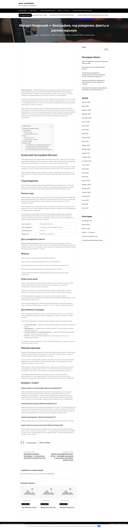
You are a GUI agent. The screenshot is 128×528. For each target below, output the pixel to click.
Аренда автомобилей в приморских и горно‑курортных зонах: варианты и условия (93, 82)
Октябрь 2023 (86, 192)
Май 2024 (85, 177)
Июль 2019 (85, 208)
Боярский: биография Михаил (31, 128)
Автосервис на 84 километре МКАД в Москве (63, 15)
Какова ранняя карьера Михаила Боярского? (38, 146)
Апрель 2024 (86, 181)
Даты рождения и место (32, 134)
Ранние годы (28, 132)
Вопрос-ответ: (27, 143)
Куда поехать (33, 10)
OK (99, 526)
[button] (50, 126)
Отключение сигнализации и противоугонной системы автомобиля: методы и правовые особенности (93, 74)
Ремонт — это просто (64, 10)
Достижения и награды (32, 139)
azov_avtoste (45, 443)
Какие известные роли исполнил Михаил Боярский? (40, 149)
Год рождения (27, 130)
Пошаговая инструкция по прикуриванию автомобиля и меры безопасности (94, 89)
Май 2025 (85, 134)
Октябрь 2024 (86, 157)
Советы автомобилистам (47, 10)
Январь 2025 (86, 145)
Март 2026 (85, 106)
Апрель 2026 (86, 102)
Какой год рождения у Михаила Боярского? (38, 148)
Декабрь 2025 (86, 114)
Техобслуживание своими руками (82, 10)
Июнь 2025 (85, 130)
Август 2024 (86, 165)
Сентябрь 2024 (87, 161)
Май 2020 (85, 204)
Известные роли (29, 137)
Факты (25, 136)
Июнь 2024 (85, 173)
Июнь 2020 (85, 200)
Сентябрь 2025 (86, 118)
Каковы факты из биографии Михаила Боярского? (39, 145)
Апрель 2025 (86, 137)
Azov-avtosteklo (26, 3)
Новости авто (22, 10)
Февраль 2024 (86, 185)
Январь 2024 (86, 188)
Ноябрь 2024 (86, 153)
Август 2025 (85, 122)
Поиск (84, 47)
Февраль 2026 (86, 110)
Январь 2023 (86, 196)
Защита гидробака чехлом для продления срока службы (33, 15)
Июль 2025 (85, 126)
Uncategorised (25, 506)
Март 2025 (85, 141)
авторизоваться (49, 475)
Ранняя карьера (27, 141)
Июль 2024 (85, 169)
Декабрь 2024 (86, 149)
